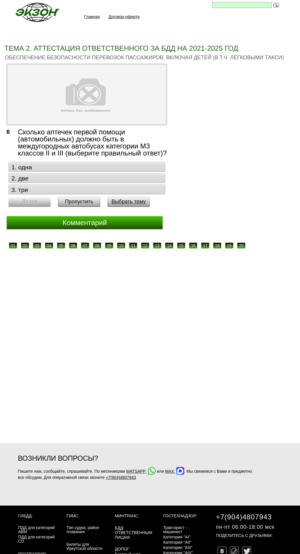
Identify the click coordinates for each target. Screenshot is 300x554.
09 (109, 245)
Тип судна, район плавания (83, 529)
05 (61, 245)
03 (37, 245)
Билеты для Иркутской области (85, 546)
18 (217, 245)
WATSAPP (141, 471)
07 (85, 245)
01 (13, 245)
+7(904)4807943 (121, 477)
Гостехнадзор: (180, 516)
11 (133, 245)
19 (229, 245)
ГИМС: (73, 516)
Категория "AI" (176, 537)
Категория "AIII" (177, 547)
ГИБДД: (25, 516)
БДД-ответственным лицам (133, 533)
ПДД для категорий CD (36, 539)
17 (205, 245)
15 (181, 245)
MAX (174, 471)
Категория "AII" (177, 542)
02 (25, 245)
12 (145, 245)
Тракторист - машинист (175, 529)
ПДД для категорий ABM (36, 529)
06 (73, 245)
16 (193, 245)
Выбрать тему (128, 202)
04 (49, 245)
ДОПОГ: (122, 549)
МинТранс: (127, 516)
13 (157, 245)
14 (169, 245)
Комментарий (84, 223)
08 (97, 245)
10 (121, 245)
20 (241, 245)
